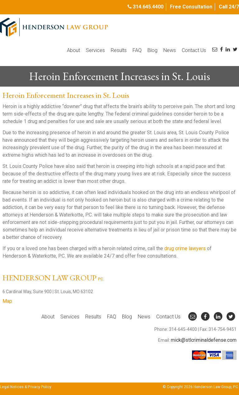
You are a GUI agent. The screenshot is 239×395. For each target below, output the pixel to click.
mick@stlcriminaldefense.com (204, 340)
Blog (152, 50)
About (73, 50)
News (169, 50)
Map (7, 301)
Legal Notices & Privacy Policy (25, 387)
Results (119, 50)
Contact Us (194, 50)
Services (95, 50)
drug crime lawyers (185, 248)
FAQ (137, 50)
